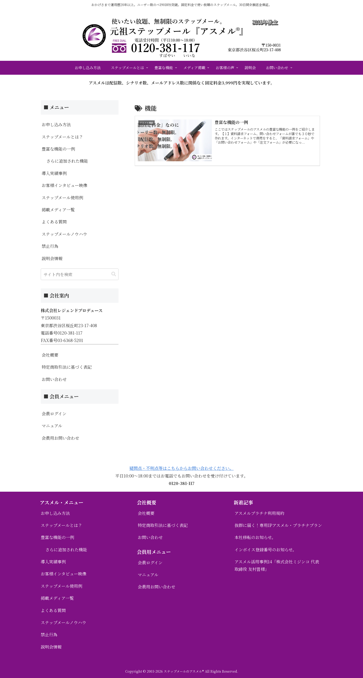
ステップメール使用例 (62, 197)
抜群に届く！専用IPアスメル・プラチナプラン (278, 525)
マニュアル (52, 426)
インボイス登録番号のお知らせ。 (266, 549)
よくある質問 (54, 222)
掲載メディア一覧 (58, 210)
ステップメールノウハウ (64, 234)
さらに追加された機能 (67, 161)
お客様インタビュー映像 (64, 185)
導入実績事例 (54, 173)
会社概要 (50, 355)
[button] (114, 274)
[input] (80, 274)
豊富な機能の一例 (58, 149)
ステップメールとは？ (62, 137)
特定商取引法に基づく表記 (67, 367)
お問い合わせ (54, 379)
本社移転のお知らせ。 (255, 537)
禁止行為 (50, 246)
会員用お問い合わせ (60, 438)
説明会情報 (52, 258)
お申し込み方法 (56, 124)
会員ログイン (54, 413)
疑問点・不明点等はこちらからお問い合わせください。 (181, 468)
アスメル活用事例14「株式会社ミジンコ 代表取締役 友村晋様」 (277, 565)
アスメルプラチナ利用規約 (259, 513)
